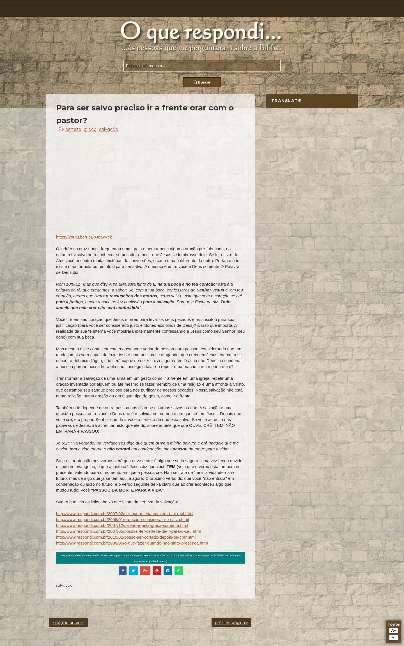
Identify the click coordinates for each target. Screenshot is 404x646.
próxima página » (231, 622)
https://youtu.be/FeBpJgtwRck (84, 237)
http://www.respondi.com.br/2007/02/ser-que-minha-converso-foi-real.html (124, 513)
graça (90, 129)
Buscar (202, 82)
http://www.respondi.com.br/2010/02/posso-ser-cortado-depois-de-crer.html (126, 537)
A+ (393, 630)
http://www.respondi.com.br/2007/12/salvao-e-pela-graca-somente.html (122, 525)
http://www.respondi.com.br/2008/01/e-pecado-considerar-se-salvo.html (122, 519)
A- (393, 637)
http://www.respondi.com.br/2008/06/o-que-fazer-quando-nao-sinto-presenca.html (132, 543)
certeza (73, 129)
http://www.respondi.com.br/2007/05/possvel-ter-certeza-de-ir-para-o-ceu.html (128, 531)
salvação (108, 129)
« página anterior (68, 622)
